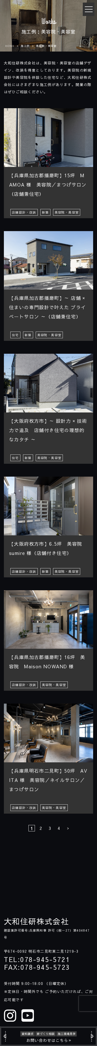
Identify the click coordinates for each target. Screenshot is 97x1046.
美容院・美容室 (67, 212)
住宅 (15, 335)
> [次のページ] (68, 828)
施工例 (25, 46)
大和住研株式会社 (36, 921)
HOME (9, 46)
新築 (45, 212)
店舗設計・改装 (24, 212)
